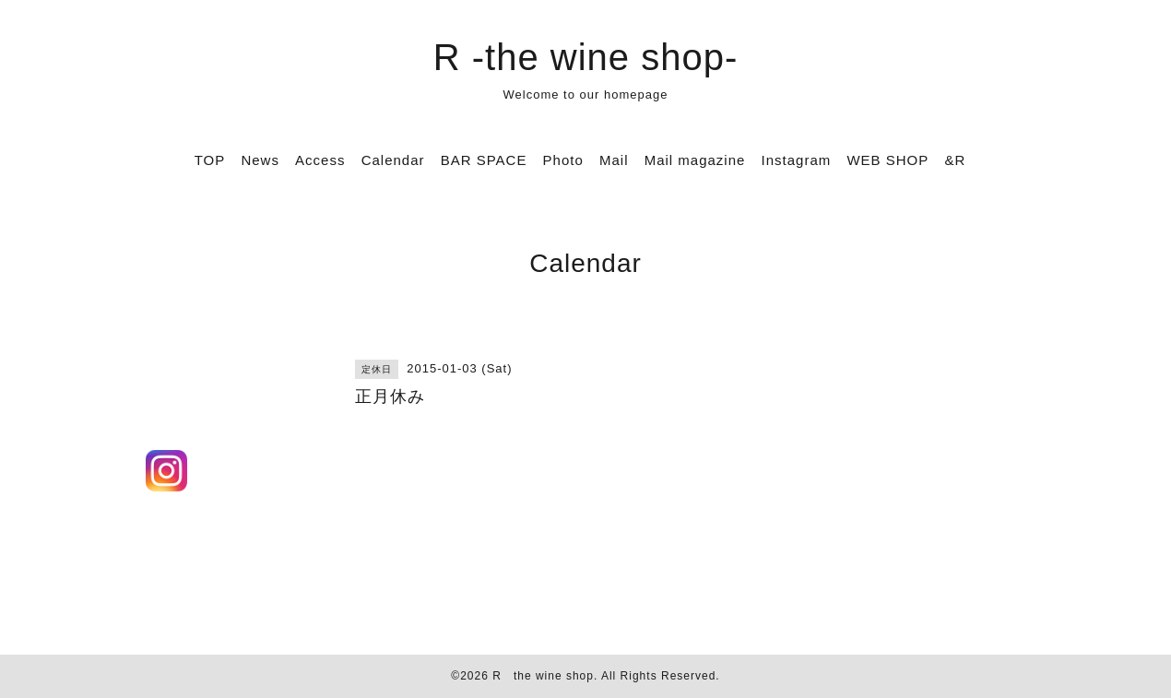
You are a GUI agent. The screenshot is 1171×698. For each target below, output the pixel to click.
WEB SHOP (887, 160)
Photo (563, 160)
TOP (210, 160)
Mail (614, 160)
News (260, 160)
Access (320, 160)
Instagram (797, 160)
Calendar (393, 160)
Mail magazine (695, 160)
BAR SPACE (484, 160)
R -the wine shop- (585, 57)
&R (954, 160)
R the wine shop (543, 675)
